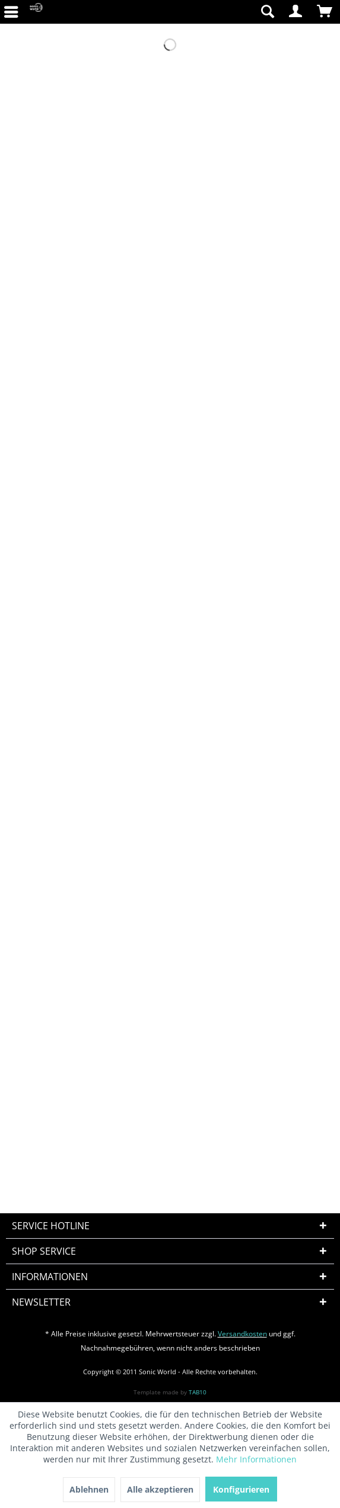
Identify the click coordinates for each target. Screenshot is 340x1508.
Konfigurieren (241, 1489)
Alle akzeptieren (160, 1489)
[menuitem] (211, 12)
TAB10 (197, 1392)
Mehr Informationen (256, 1459)
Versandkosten (242, 1334)
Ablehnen (89, 1489)
